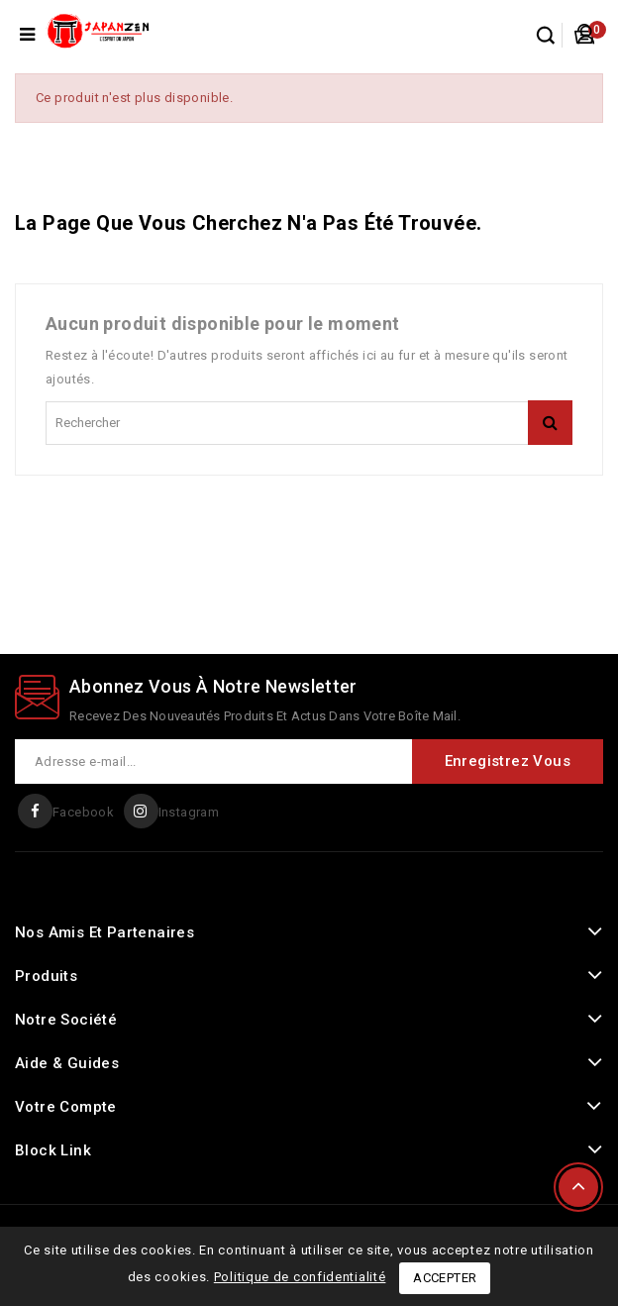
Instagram (189, 812)
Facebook (83, 812)
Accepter (444, 1277)
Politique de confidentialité (300, 1276)
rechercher (550, 422)
